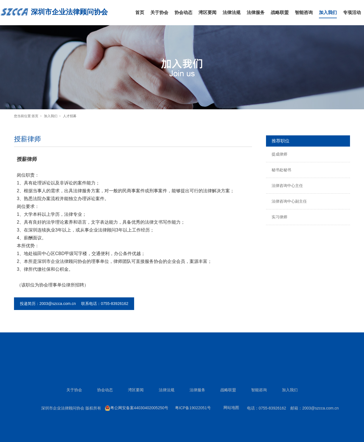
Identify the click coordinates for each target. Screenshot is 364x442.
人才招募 (69, 116)
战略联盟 (280, 12)
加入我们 (328, 12)
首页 (139, 12)
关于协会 (159, 12)
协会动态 (183, 12)
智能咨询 (304, 12)
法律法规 (232, 12)
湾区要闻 (207, 12)
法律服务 (256, 12)
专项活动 (352, 12)
